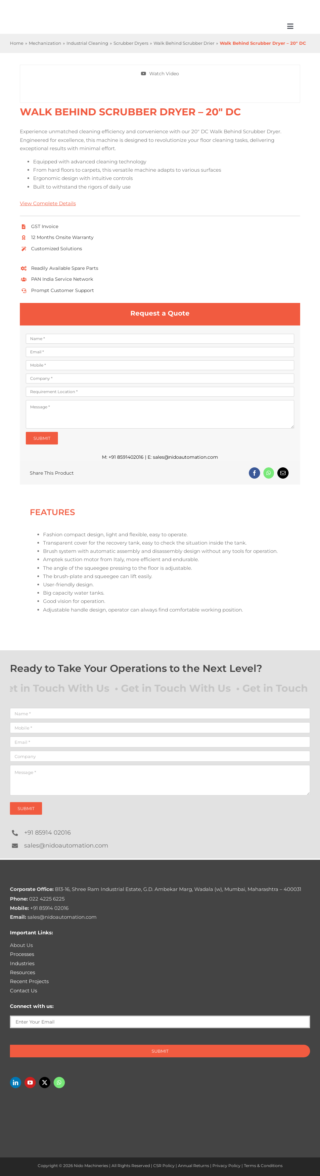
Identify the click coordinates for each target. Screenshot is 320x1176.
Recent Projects (29, 981)
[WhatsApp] (269, 473)
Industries (22, 963)
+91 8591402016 (126, 457)
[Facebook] (254, 473)
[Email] (283, 473)
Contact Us (23, 990)
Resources (22, 972)
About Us (21, 945)
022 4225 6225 (37, 899)
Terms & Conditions (263, 1165)
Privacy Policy (226, 1165)
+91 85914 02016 (47, 832)
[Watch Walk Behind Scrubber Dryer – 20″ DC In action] (160, 74)
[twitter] (44, 1082)
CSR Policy (164, 1165)
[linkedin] (15, 1082)
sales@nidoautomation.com (185, 457)
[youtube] (30, 1082)
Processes (22, 954)
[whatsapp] (59, 1082)
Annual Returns (193, 1165)
